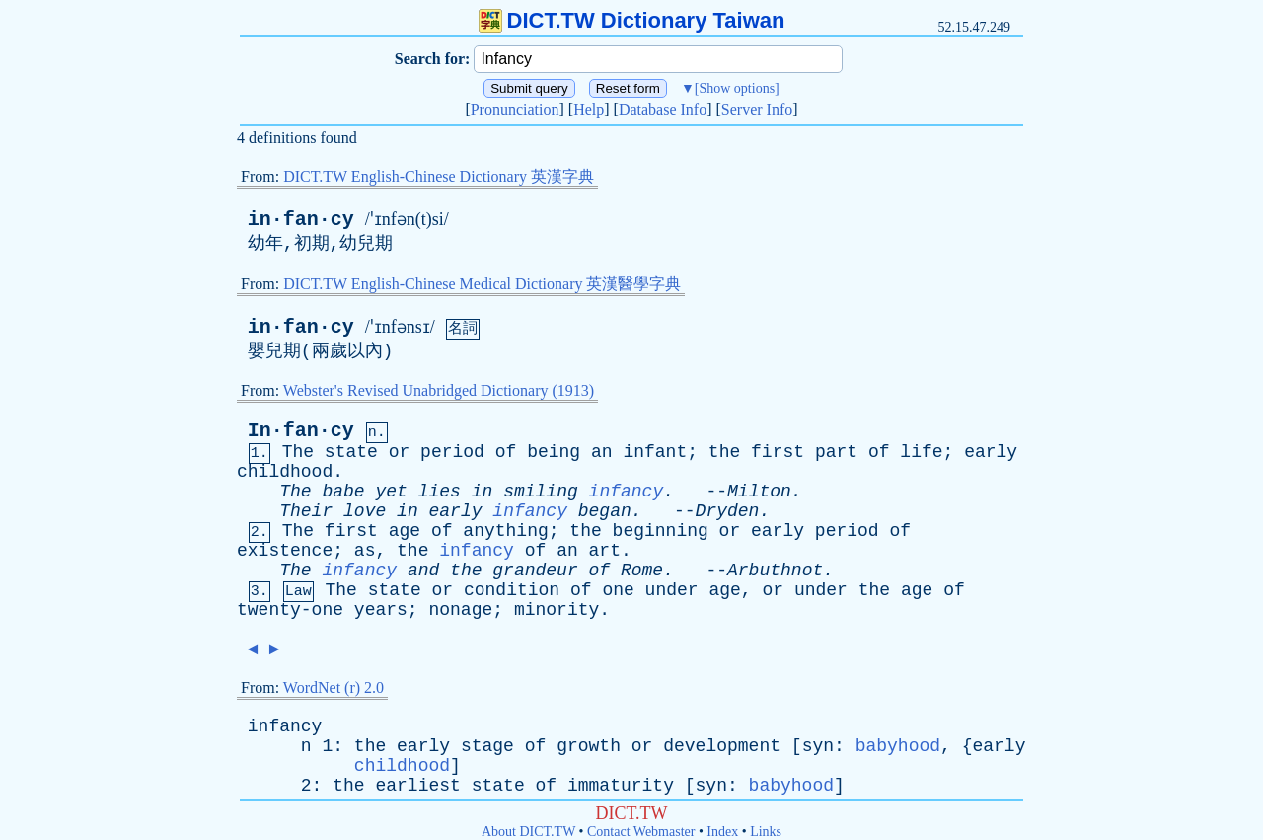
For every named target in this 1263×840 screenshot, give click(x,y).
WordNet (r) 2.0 (333, 687)
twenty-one (290, 610)
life (921, 452)
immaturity (620, 786)
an (602, 452)
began (605, 511)
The (298, 452)
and (423, 570)
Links (765, 831)
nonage (460, 610)
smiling (540, 491)
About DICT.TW (528, 831)
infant (655, 452)
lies (439, 491)
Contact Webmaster (641, 831)
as (365, 551)
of (506, 452)
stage (487, 746)
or (399, 452)
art (605, 551)
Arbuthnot (775, 570)
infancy (626, 491)
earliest (417, 786)
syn (818, 746)
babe (343, 491)
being (553, 452)
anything (505, 531)
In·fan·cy (301, 431)
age (404, 531)
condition (511, 590)
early (990, 452)
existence (285, 551)
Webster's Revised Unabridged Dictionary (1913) (438, 390)
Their (306, 511)
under (672, 590)
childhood (285, 472)
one (617, 590)
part (836, 452)
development (721, 746)
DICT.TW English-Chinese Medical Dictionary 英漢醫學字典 (482, 283)
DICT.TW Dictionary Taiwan (632, 20)
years (381, 610)
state (351, 452)
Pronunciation (515, 109)
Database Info (662, 109)
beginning (660, 531)
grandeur (534, 570)
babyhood (897, 746)
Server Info (756, 109)
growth (589, 746)
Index (722, 831)
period (452, 452)
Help (588, 109)
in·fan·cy (301, 219)
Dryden (728, 511)
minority (556, 610)
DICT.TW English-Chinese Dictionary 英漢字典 (438, 176)
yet (391, 491)
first (777, 452)
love (364, 511)
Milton (759, 491)
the (724, 452)
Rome (642, 570)
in (482, 491)
